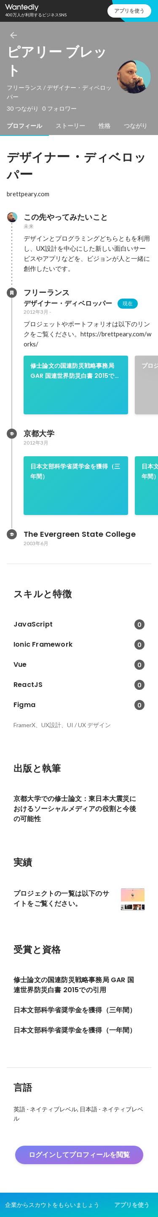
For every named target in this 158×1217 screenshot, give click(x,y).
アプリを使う (129, 10)
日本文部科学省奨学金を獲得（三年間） (75, 471)
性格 (104, 126)
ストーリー (70, 126)
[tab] (24, 126)
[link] (76, 385)
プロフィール (24, 126)
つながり (135, 126)
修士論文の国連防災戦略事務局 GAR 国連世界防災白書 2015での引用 (75, 371)
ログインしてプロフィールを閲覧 (79, 1155)
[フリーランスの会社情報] (12, 293)
